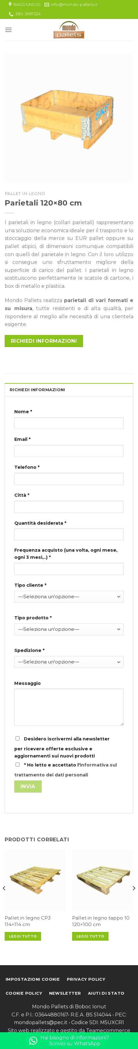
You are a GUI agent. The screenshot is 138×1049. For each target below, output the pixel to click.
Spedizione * (29, 650)
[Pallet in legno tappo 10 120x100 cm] (102, 880)
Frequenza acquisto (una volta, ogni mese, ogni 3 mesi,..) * (65, 553)
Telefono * (26, 467)
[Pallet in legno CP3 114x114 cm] (35, 880)
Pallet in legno (25, 193)
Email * (22, 439)
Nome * (23, 411)
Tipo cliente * (30, 585)
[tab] (69, 389)
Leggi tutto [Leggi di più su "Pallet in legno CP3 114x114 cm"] (23, 936)
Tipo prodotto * (33, 618)
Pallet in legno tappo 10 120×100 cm (101, 921)
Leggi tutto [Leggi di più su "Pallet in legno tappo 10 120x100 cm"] (90, 936)
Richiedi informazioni (44, 341)
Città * (21, 495)
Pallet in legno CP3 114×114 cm (28, 921)
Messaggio (27, 683)
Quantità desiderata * (40, 523)
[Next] (134, 900)
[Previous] (4, 900)
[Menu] (8, 29)
